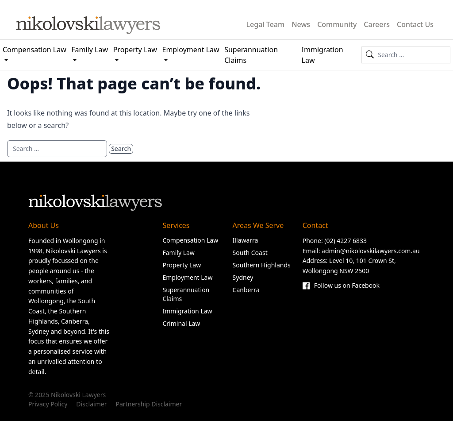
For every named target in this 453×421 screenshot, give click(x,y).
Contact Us (415, 24)
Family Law (89, 49)
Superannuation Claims (251, 55)
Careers (377, 24)
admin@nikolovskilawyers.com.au (371, 251)
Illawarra (245, 240)
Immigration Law (322, 55)
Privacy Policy (47, 404)
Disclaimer (91, 404)
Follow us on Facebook (341, 286)
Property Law (135, 49)
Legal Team (265, 24)
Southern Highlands (262, 265)
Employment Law (190, 49)
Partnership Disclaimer (148, 404)
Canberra (246, 290)
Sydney (243, 277)
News (301, 24)
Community (337, 24)
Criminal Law (181, 323)
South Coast (250, 252)
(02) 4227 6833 (345, 240)
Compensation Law (34, 49)
